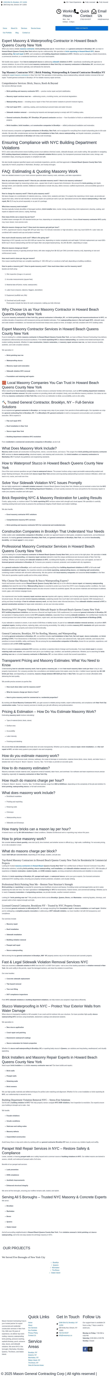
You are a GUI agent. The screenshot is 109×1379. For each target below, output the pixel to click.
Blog (17, 33)
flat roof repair (18, 54)
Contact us (26, 33)
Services (24, 28)
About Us (14, 28)
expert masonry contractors (19, 75)
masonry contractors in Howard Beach (29, 866)
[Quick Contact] (76, 11)
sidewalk (56, 62)
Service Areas (36, 28)
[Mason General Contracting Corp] (54, 1286)
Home (5, 28)
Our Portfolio (7, 33)
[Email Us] (93, 11)
